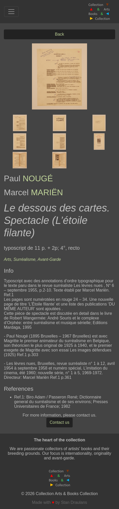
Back (59, 34)
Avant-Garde (49, 259)
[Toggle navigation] (11, 11)
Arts (7, 259)
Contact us (59, 422)
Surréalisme (24, 259)
